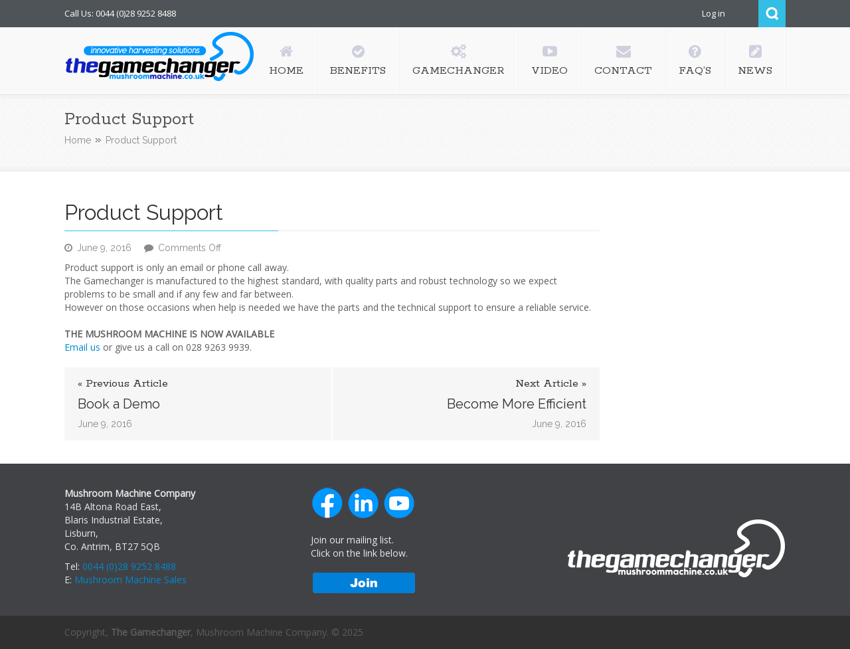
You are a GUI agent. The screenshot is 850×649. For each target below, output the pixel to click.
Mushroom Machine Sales (130, 579)
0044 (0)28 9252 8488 (129, 566)
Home (77, 140)
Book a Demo (119, 404)
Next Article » (550, 384)
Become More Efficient (516, 404)
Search (772, 13)
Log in (713, 13)
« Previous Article (123, 384)
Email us (82, 347)
